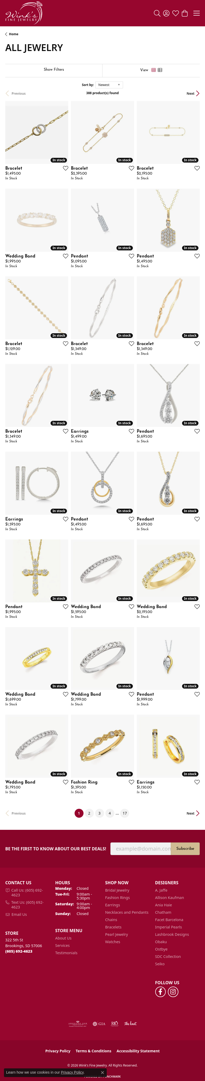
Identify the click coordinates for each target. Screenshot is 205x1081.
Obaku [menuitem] (161, 941)
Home (13, 34)
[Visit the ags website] (77, 1024)
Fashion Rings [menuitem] (117, 897)
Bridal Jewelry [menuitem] (117, 890)
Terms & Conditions (93, 1050)
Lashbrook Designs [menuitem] (172, 934)
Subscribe (185, 849)
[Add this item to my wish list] (64, 168)
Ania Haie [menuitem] (163, 904)
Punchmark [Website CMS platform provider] (112, 1076)
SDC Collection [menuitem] (168, 956)
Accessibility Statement (138, 1050)
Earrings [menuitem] (112, 904)
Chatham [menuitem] (163, 912)
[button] (157, 13)
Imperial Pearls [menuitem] (168, 927)
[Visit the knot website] (130, 1024)
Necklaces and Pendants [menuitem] (126, 912)
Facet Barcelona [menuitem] (169, 919)
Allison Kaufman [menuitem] (169, 897)
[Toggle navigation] (196, 13)
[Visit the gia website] (99, 1024)
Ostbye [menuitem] (161, 949)
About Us (63, 938)
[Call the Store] (18, 951)
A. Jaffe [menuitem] (161, 890)
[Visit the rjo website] (115, 1024)
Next (190, 93)
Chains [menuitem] (111, 919)
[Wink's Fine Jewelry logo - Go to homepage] (24, 13)
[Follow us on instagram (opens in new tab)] (173, 992)
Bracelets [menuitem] (113, 927)
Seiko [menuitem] (160, 963)
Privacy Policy (57, 1050)
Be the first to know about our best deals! (55, 848)
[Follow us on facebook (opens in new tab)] (160, 992)
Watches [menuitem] (112, 941)
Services (62, 945)
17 (125, 813)
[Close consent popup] (102, 1072)
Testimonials (66, 952)
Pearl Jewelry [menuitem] (116, 934)
